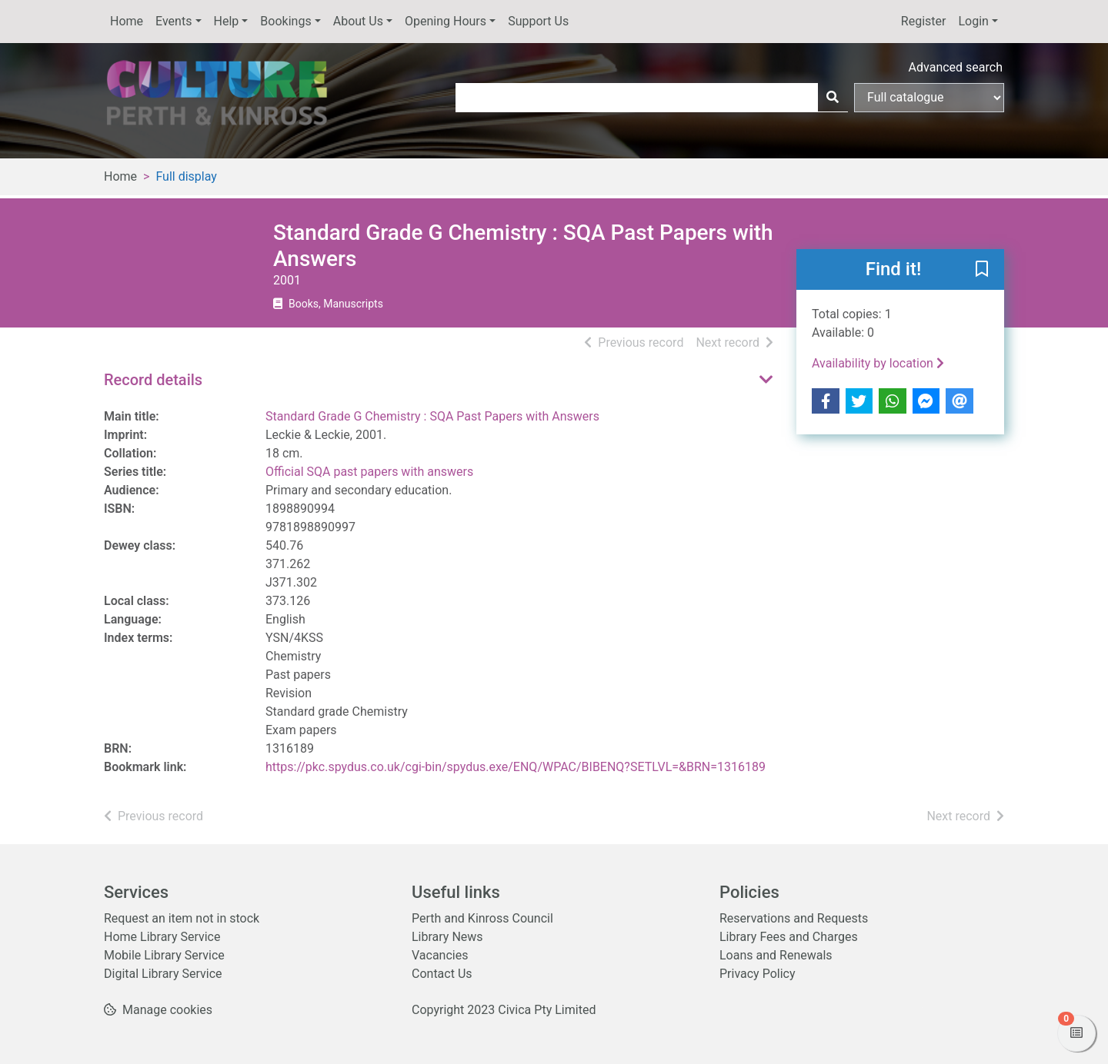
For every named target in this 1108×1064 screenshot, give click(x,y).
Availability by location (878, 363)
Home (126, 21)
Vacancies (440, 955)
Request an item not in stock (181, 918)
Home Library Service (162, 936)
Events (173, 21)
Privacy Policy (757, 973)
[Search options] (929, 97)
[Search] (832, 97)
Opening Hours (445, 21)
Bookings (285, 21)
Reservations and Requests (793, 918)
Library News (447, 936)
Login (973, 21)
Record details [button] (153, 380)
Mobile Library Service (164, 955)
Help (226, 21)
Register (923, 21)
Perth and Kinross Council (482, 918)
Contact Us (442, 973)
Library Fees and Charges (788, 936)
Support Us (538, 21)
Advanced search (956, 67)
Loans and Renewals (776, 955)
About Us (358, 21)
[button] (982, 271)
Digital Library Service (163, 973)
